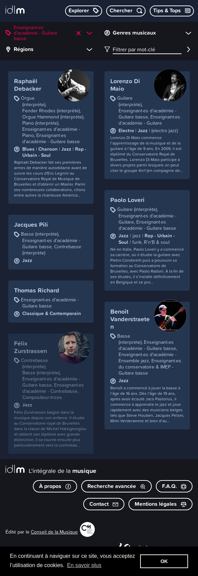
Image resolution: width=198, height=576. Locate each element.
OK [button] (164, 561)
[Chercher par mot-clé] (126, 10)
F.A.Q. (174, 486)
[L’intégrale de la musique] (15, 10)
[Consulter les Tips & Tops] (172, 10)
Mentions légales (160, 504)
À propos (55, 486)
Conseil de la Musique (54, 531)
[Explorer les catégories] (83, 10)
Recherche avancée (116, 486)
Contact (103, 504)
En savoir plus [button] (84, 565)
